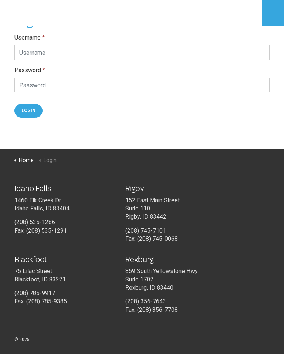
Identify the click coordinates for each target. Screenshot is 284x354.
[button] (28, 111)
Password (29, 70)
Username (29, 37)
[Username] (142, 52)
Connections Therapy (38, 12)
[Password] (142, 85)
